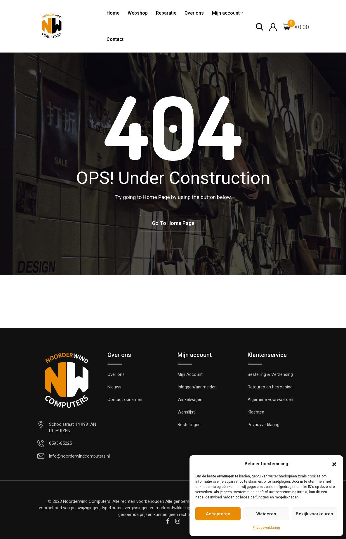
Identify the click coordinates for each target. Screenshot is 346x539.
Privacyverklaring (266, 528)
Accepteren (218, 514)
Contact (115, 39)
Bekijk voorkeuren (314, 514)
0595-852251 (61, 443)
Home (113, 13)
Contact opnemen (124, 399)
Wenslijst (186, 412)
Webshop (138, 13)
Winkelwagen (190, 399)
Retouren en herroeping (270, 387)
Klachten (256, 412)
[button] (334, 464)
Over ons (194, 13)
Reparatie (166, 13)
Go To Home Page (173, 223)
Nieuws (114, 387)
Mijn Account (190, 374)
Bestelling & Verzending (270, 374)
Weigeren (266, 514)
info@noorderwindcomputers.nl (79, 456)
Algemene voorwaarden (270, 399)
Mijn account (226, 13)
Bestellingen (189, 424)
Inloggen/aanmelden (197, 387)
